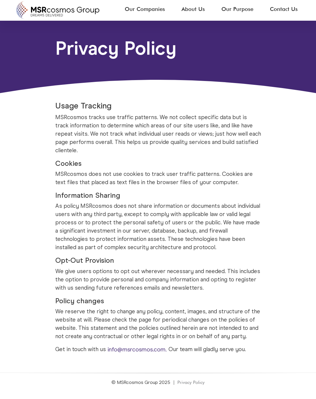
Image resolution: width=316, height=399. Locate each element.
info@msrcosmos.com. (137, 349)
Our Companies (145, 9)
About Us (193, 9)
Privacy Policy (191, 382)
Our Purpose (237, 9)
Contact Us (284, 9)
